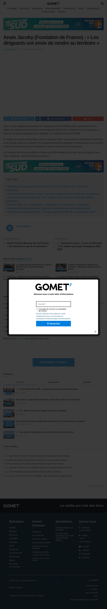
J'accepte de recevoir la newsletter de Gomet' (52, 310)
